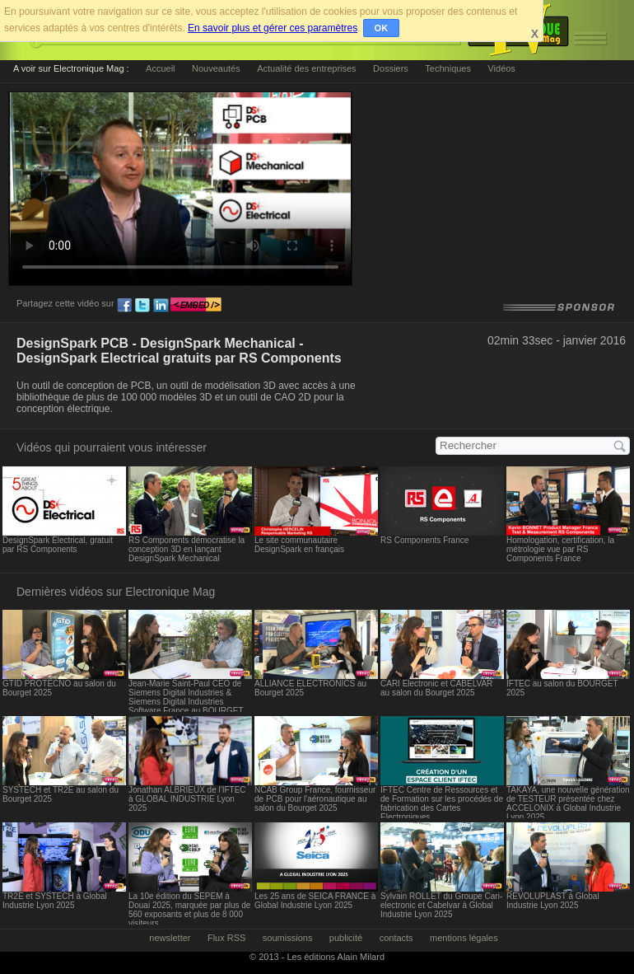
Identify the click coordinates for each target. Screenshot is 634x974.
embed (195, 305)
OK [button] (382, 28)
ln (160, 305)
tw (142, 305)
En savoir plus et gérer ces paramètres (272, 28)
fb (124, 305)
